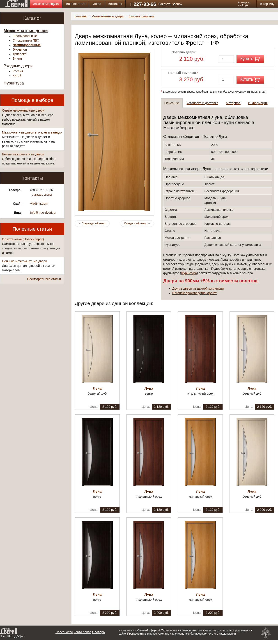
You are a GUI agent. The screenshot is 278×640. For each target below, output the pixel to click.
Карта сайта (82, 632)
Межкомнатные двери (26, 30)
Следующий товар (137, 223)
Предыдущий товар (92, 223)
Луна (97, 388)
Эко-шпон (20, 49)
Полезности (64, 632)
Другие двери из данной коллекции (198, 288)
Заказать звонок (170, 4)
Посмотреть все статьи (44, 279)
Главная (81, 16)
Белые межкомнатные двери (23, 154)
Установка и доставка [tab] (202, 103)
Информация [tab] (258, 103)
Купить (250, 59)
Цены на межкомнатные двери (24, 261)
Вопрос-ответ (76, 4)
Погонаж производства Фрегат (194, 293)
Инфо (97, 4)
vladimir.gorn (39, 203)
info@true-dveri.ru (42, 212)
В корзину (267, 4)
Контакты (115, 4)
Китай (17, 75)
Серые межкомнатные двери (23, 110)
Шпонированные (25, 36)
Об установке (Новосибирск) (23, 239)
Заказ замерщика (46, 4)
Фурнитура (14, 83)
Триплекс (19, 54)
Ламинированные (27, 45)
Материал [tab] (233, 103)
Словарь (98, 632)
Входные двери (18, 66)
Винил (17, 58)
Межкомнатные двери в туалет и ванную (32, 132)
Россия (18, 71)
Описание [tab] (171, 103)
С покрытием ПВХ (26, 40)
